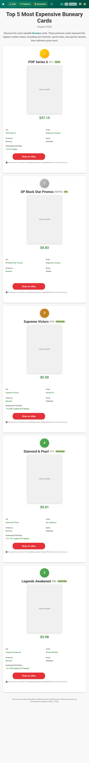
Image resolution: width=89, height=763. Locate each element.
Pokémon (26, 3)
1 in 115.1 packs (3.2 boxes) (17, 543)
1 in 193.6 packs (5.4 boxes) (17, 673)
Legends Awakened (13, 657)
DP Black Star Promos (14, 268)
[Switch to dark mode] (26, 10)
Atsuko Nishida (52, 657)
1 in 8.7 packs (11, 154)
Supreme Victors (12, 397)
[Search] (55, 3)
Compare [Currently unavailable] (14, 10)
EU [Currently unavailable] (8, 10)
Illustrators (43, 3)
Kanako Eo (50, 397)
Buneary (36, 38)
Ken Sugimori (51, 527)
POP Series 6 (11, 138)
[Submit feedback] (22, 10)
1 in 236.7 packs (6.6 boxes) (17, 413)
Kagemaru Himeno (53, 138)
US (4, 10)
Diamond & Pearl (12, 527)
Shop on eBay (29, 161)
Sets (13, 3)
